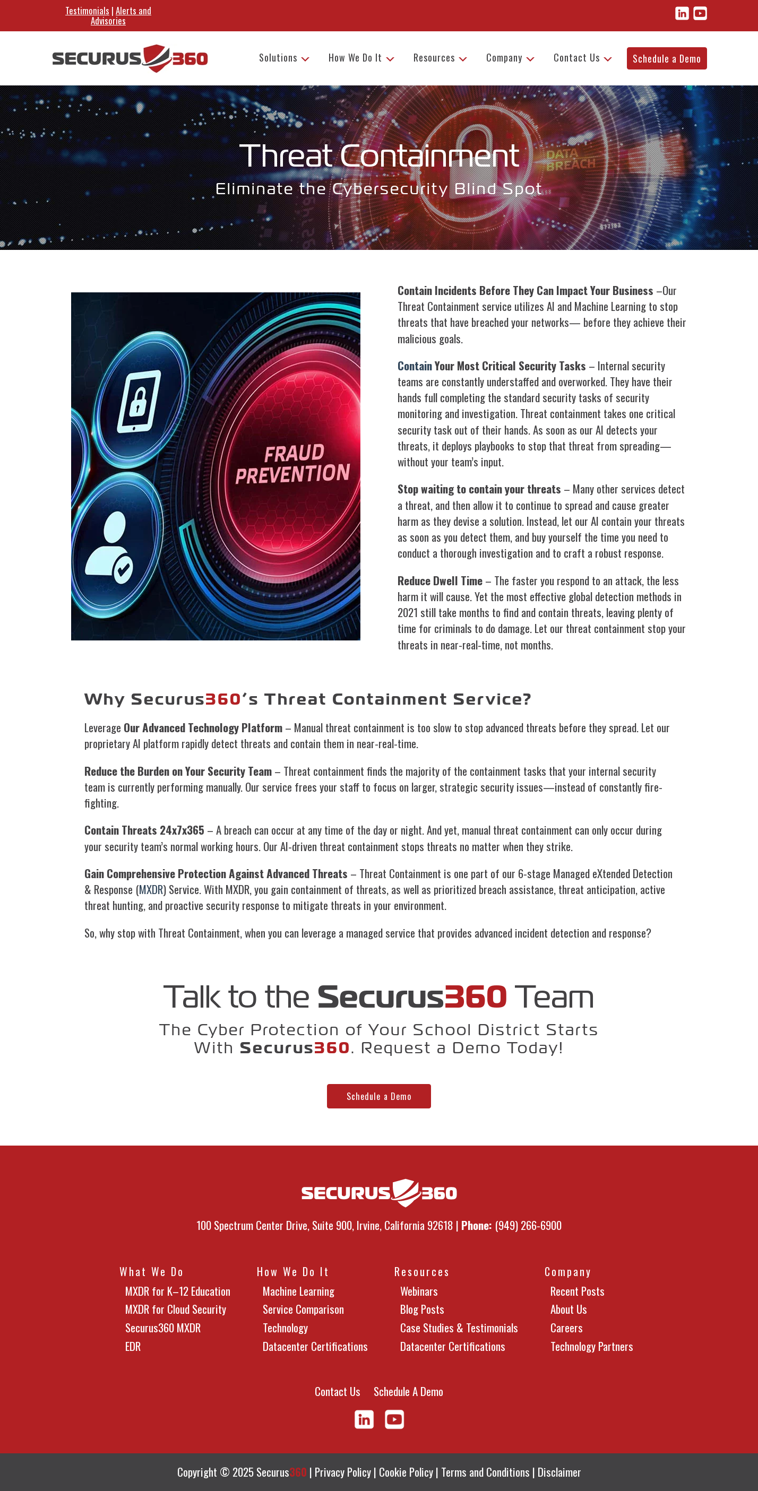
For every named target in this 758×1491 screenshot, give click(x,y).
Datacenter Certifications (315, 1346)
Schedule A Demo (408, 1391)
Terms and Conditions (485, 1471)
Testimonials (87, 10)
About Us (568, 1309)
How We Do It (355, 57)
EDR (133, 1346)
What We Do (151, 1271)
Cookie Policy (406, 1471)
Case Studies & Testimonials (459, 1327)
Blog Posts (422, 1309)
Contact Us (577, 57)
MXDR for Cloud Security (175, 1309)
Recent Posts (577, 1290)
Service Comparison (303, 1309)
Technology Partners (591, 1346)
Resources (434, 57)
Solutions (278, 57)
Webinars (419, 1290)
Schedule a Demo (667, 58)
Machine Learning (298, 1290)
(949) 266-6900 (528, 1225)
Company (504, 57)
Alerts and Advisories (121, 15)
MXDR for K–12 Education (177, 1290)
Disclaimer (559, 1471)
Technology (285, 1327)
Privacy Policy (343, 1471)
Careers (566, 1327)
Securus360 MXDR (163, 1327)
